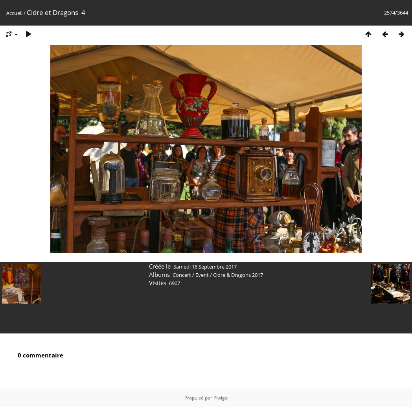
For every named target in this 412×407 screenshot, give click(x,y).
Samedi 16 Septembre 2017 (205, 266)
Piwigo (220, 397)
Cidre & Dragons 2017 (238, 274)
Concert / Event (191, 274)
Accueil (14, 13)
